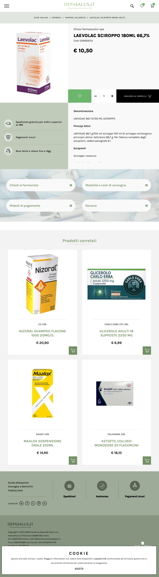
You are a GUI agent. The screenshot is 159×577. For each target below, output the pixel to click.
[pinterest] (39, 503)
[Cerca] (132, 6)
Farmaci (56, 17)
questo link (100, 558)
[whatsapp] (45, 503)
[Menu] (6, 5)
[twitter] (33, 503)
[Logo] (80, 5)
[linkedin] (21, 503)
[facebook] (27, 503)
